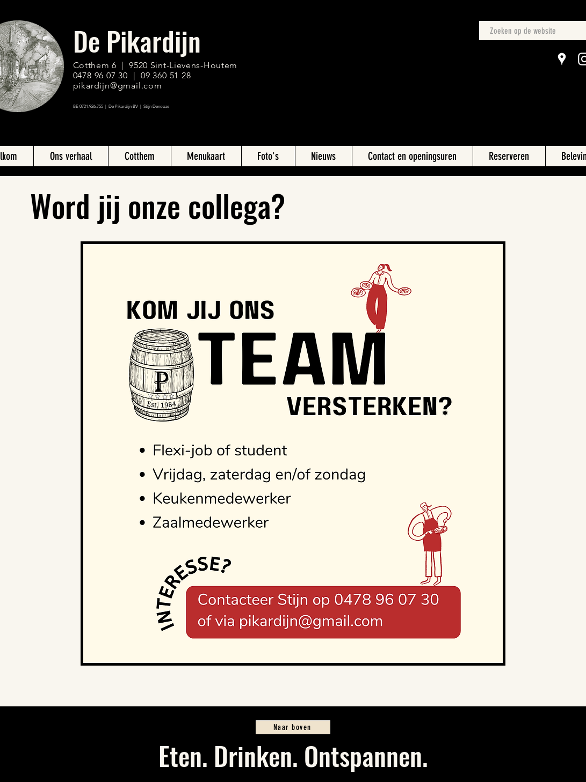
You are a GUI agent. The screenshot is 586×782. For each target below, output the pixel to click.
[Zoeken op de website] (528, 31)
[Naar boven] (293, 727)
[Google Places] (561, 59)
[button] (206, 156)
